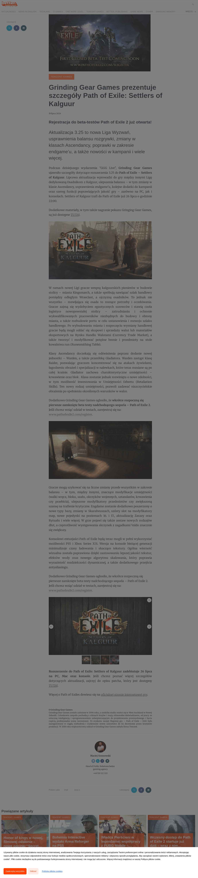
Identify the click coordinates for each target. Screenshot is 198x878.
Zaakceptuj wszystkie (15, 871)
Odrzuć (33, 871)
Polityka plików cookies (52, 871)
